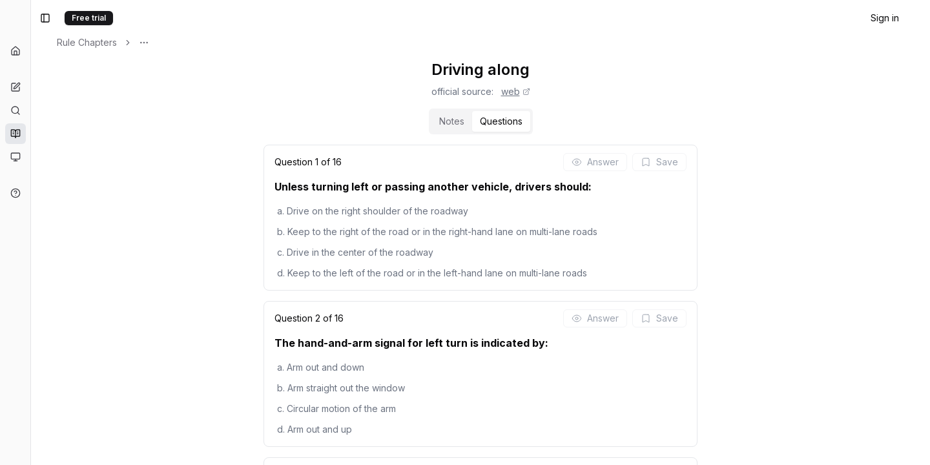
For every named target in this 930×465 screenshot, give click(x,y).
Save (726, 161)
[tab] (519, 121)
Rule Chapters (221, 42)
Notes (519, 121)
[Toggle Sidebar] (165, 232)
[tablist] (548, 121)
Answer (662, 161)
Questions (568, 121)
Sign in (885, 17)
